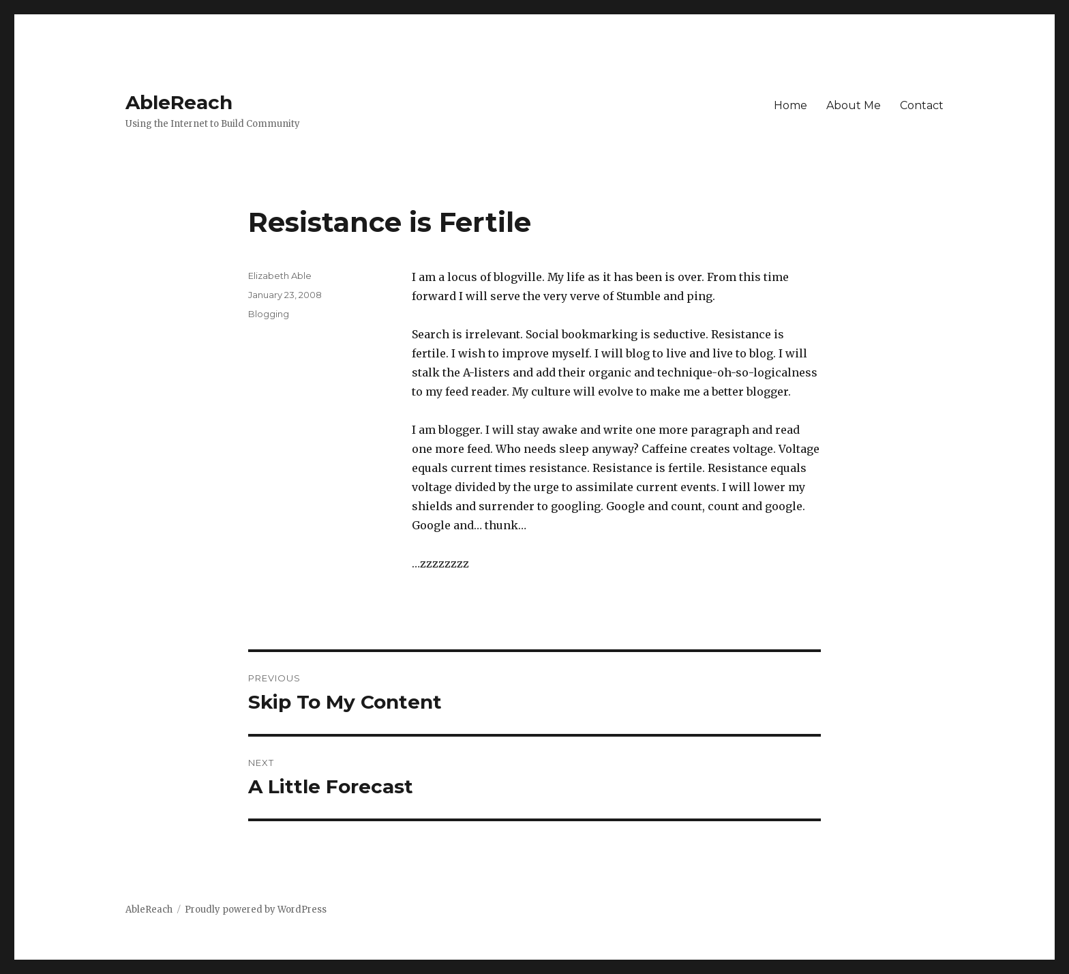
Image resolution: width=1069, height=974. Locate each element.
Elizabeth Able (280, 275)
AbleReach (178, 102)
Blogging (268, 313)
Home (790, 105)
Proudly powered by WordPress (256, 909)
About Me (853, 105)
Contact (922, 105)
